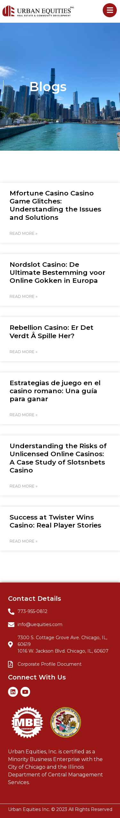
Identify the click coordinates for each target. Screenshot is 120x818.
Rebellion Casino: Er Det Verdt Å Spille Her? (51, 331)
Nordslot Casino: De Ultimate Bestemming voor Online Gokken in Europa (57, 272)
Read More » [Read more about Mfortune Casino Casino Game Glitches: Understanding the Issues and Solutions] (23, 233)
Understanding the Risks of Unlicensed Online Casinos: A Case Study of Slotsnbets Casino (58, 458)
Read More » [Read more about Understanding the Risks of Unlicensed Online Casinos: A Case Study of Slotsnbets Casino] (23, 486)
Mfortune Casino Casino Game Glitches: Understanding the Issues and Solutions (55, 205)
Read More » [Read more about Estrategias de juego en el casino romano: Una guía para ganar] (23, 414)
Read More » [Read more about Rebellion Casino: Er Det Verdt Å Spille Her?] (23, 351)
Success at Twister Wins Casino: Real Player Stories (55, 521)
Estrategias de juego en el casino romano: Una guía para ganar (55, 391)
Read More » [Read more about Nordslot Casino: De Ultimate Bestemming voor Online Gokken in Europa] (23, 296)
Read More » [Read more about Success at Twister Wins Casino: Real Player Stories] (23, 541)
